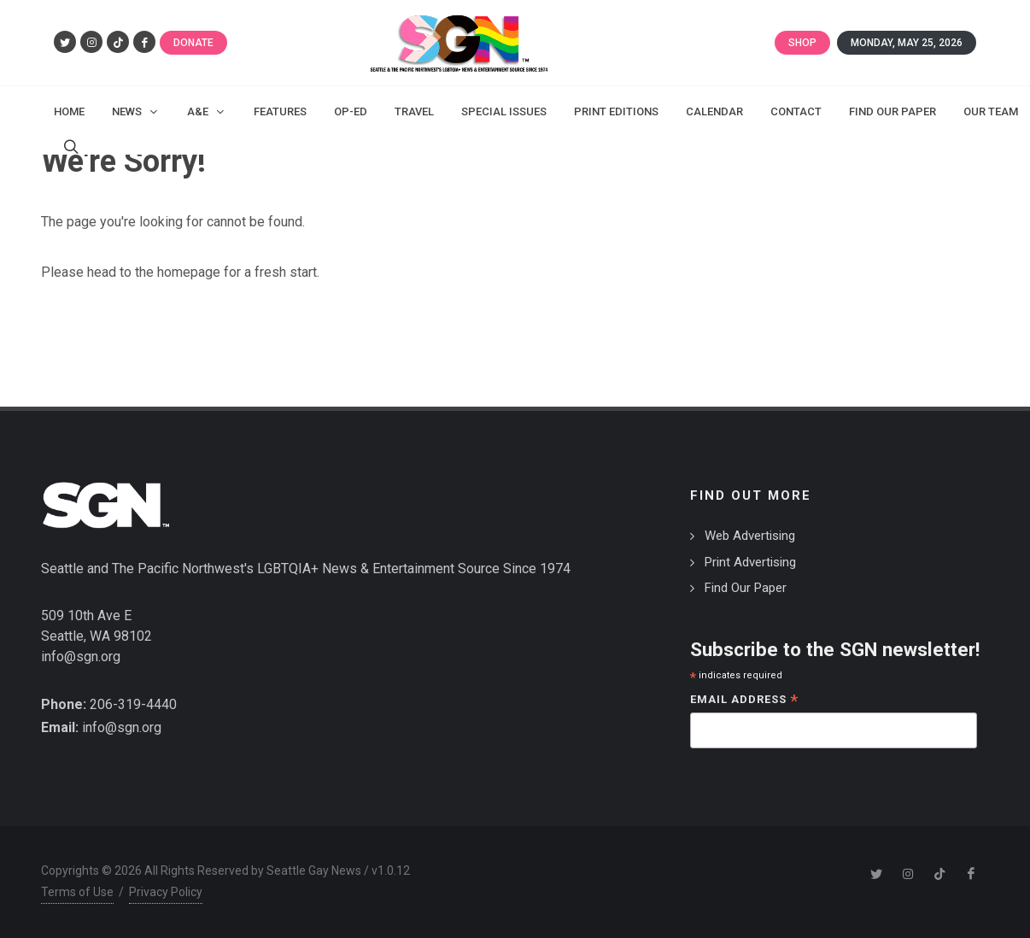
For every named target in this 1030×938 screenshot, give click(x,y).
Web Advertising (750, 535)
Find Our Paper (746, 587)
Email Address (744, 701)
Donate (193, 43)
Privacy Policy (165, 892)
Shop (802, 43)
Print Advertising (750, 562)
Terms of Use (77, 892)
